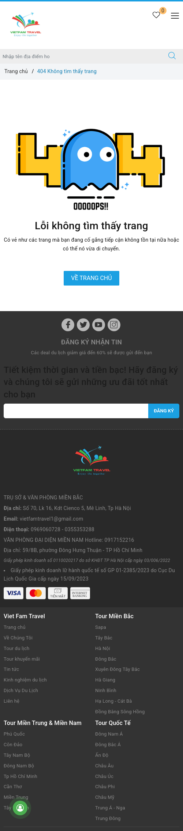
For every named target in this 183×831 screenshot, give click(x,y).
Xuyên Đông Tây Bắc (117, 616)
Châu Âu (104, 713)
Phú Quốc (14, 681)
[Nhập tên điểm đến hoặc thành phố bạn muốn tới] (80, 56)
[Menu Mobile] (173, 15)
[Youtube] (98, 324)
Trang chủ (15, 574)
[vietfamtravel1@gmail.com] (76, 411)
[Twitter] (83, 324)
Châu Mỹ (104, 744)
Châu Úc (104, 723)
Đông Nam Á (109, 681)
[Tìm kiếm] (172, 56)
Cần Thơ (13, 734)
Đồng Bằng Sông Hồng (120, 659)
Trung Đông (108, 765)
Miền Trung (16, 744)
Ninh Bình (105, 638)
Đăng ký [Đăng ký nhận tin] (164, 410)
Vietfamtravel (92, 794)
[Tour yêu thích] (156, 19)
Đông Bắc (105, 606)
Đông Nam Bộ (19, 713)
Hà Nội (102, 595)
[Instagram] (114, 324)
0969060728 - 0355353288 (62, 477)
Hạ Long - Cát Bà (113, 648)
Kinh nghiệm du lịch (25, 627)
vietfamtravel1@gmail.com (51, 466)
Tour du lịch (16, 595)
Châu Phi (105, 734)
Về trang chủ (91, 278)
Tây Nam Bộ (17, 702)
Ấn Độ (101, 702)
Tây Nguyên (16, 755)
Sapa (100, 574)
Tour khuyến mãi (22, 606)
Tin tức (11, 616)
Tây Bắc (103, 585)
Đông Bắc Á (108, 692)
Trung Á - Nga (110, 755)
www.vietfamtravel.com (132, 781)
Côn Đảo (13, 692)
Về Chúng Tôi (18, 585)
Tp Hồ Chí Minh (20, 723)
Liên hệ (11, 648)
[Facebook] (67, 324)
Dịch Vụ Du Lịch (21, 638)
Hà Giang (105, 627)
